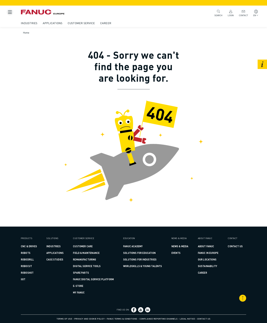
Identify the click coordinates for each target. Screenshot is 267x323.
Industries (29, 23)
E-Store (78, 285)
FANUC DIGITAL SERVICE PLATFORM (93, 279)
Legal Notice (187, 318)
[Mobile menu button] (10, 12)
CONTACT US (235, 246)
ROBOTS (25, 252)
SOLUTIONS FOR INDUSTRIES (140, 259)
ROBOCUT (26, 266)
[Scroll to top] (242, 298)
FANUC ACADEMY (133, 246)
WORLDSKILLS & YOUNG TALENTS (142, 266)
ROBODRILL (27, 259)
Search (218, 13)
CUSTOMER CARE (83, 246)
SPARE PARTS (81, 272)
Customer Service (81, 23)
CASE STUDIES (54, 259)
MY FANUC (79, 292)
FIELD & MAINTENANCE (86, 252)
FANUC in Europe (208, 252)
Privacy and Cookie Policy (89, 318)
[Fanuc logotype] (42, 11)
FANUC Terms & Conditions (122, 318)
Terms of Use (64, 318)
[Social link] (133, 309)
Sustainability (207, 266)
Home (26, 32)
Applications (53, 23)
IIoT (23, 279)
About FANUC (206, 246)
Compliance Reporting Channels (158, 318)
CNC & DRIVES (29, 246)
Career (105, 23)
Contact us (204, 318)
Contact (243, 13)
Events (176, 252)
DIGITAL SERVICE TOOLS (87, 266)
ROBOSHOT (27, 272)
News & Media (179, 246)
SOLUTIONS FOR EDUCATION (139, 252)
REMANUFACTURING (84, 259)
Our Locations (207, 259)
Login (231, 13)
